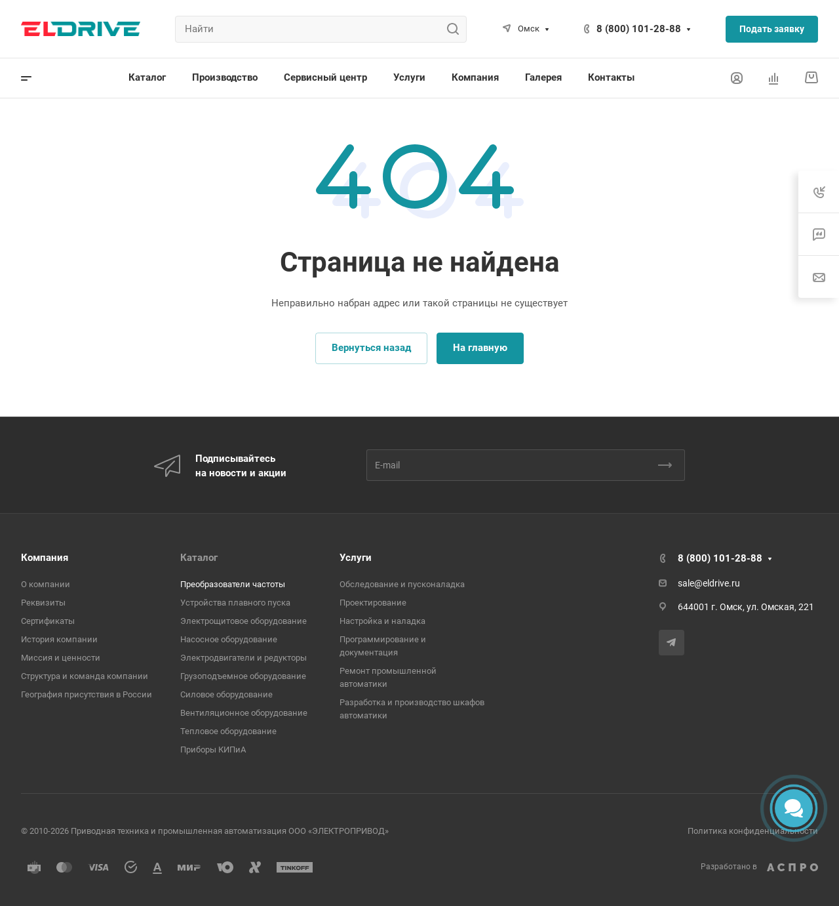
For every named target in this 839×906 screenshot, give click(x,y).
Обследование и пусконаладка (402, 584)
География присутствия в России (86, 694)
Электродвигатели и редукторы (243, 658)
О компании (45, 584)
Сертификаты (48, 621)
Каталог (199, 558)
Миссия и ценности (60, 658)
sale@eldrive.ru (709, 583)
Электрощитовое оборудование (243, 621)
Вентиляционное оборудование (243, 713)
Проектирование (373, 602)
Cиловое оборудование (226, 694)
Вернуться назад (371, 348)
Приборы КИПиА (213, 749)
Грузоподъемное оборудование (243, 676)
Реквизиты (43, 602)
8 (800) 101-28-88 (638, 29)
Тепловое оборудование (228, 731)
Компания (44, 558)
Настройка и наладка (382, 621)
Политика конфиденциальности (753, 831)
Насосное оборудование (228, 639)
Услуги (356, 558)
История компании (59, 639)
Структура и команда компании (84, 676)
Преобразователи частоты (232, 584)
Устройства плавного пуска (235, 602)
